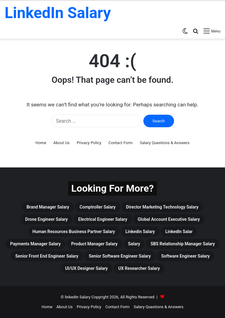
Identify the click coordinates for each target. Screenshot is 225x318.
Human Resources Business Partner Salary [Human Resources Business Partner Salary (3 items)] (74, 231)
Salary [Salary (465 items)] (134, 243)
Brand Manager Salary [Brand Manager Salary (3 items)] (47, 207)
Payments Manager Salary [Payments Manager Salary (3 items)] (35, 243)
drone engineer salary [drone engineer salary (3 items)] (46, 219)
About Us (61, 142)
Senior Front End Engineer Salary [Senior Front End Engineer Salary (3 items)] (46, 256)
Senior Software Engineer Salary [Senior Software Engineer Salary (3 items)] (120, 256)
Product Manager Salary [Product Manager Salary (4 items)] (94, 243)
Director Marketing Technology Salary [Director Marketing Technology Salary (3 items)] (162, 207)
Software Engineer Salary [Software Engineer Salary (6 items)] (185, 256)
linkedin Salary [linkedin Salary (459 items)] (140, 231)
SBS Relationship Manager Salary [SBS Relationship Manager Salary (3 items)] (182, 243)
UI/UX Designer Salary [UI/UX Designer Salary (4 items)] (86, 268)
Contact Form (120, 142)
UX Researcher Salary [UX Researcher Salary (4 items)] (139, 268)
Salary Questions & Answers (164, 142)
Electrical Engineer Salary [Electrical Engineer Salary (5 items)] (102, 219)
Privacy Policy (89, 142)
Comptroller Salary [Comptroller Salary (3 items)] (97, 207)
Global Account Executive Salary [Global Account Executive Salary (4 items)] (169, 219)
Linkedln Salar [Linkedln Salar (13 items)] (179, 231)
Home (41, 142)
